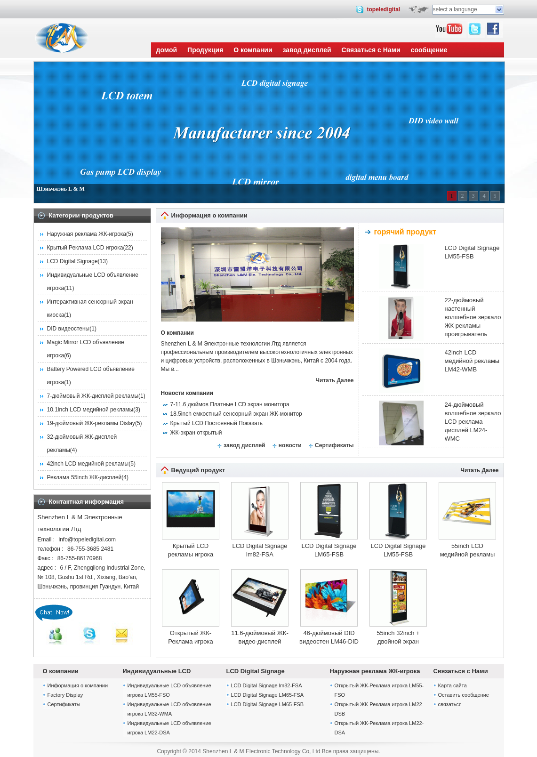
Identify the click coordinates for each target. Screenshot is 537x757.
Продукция (205, 50)
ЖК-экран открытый (196, 432)
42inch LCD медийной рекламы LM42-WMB (472, 361)
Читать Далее (335, 380)
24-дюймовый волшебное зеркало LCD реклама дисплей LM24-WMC (473, 421)
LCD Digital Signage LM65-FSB (328, 550)
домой (166, 50)
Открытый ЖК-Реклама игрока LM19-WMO (190, 637)
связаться (450, 704)
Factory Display (65, 695)
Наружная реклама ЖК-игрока (87, 234)
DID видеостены (68, 328)
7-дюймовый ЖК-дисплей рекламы (93, 396)
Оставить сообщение (463, 695)
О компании (252, 50)
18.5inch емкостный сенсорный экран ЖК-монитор (236, 414)
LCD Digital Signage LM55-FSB (472, 252)
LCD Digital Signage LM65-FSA (267, 695)
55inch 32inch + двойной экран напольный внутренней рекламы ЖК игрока (398, 637)
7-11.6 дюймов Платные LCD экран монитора (229, 404)
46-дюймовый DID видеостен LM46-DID (329, 637)
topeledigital (383, 9)
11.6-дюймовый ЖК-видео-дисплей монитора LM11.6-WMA (259, 637)
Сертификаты (334, 445)
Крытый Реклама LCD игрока (85, 247)
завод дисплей (307, 50)
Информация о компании (78, 685)
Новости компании (187, 393)
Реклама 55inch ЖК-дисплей (84, 477)
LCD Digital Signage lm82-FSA (259, 550)
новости (290, 445)
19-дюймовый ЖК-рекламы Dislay (91, 423)
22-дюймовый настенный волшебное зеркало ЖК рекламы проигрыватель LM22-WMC (473, 317)
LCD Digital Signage (72, 261)
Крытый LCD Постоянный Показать (216, 423)
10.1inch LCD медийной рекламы (90, 409)
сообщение (429, 50)
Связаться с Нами (371, 50)
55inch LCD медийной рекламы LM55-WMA (467, 550)
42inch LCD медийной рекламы (88, 463)
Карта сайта (452, 685)
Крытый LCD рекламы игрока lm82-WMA (191, 550)
